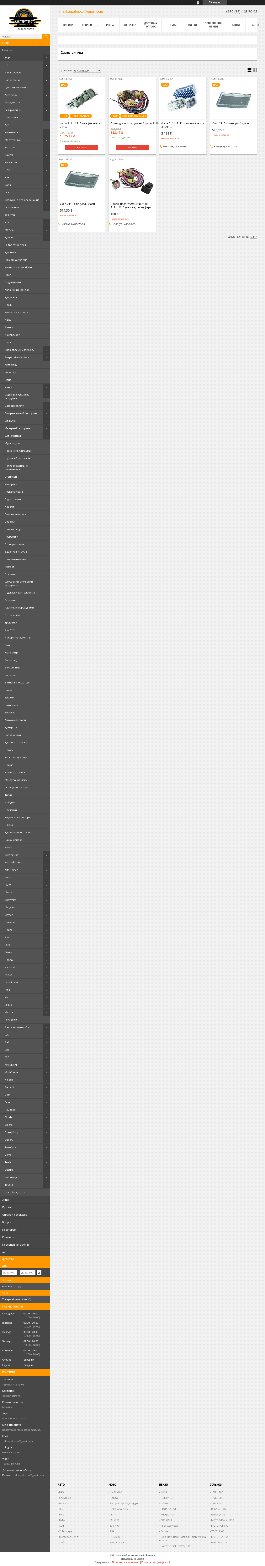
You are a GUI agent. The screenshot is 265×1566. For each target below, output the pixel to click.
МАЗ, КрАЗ (11, 162)
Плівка (9, 825)
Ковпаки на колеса (16, 312)
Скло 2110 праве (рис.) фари (230, 123)
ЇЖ (111, 1514)
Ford (7, 945)
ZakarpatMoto (13, 72)
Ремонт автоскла (15, 514)
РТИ (7, 222)
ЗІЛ (7, 1049)
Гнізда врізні (12, 615)
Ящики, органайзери (17, 817)
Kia (6, 997)
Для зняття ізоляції (16, 742)
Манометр (11, 652)
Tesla (8, 1162)
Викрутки (10, 420)
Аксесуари (11, 95)
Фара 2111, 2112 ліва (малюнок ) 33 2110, (182, 125)
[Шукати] (46, 36)
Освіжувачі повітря (16, 787)
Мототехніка (13, 140)
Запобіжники (13, 735)
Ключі (8, 387)
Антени (9, 566)
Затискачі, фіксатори (17, 682)
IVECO (8, 975)
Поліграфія (11, 117)
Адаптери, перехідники (19, 607)
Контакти (8, 1237)
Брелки (9, 697)
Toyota (9, 1184)
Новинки (191, 25)
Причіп (9, 765)
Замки (9, 690)
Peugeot (10, 1109)
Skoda (8, 1117)
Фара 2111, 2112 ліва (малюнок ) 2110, (81, 125)
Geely (8, 952)
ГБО (7, 1057)
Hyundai (10, 967)
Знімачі (9, 712)
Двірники (10, 252)
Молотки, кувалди (16, 757)
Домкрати (11, 727)
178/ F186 (216, 1503)
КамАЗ (9, 155)
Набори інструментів (18, 637)
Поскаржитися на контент (125, 1562)
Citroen (9, 915)
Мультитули (12, 443)
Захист (9, 327)
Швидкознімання (15, 559)
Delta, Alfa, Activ (119, 1509)
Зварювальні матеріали (19, 350)
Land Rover (11, 982)
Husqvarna (167, 1514)
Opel (7, 1102)
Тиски (8, 795)
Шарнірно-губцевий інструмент (17, 396)
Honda (9, 960)
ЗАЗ (7, 1042)
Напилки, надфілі (15, 772)
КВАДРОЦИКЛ (118, 1542)
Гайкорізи (11, 1020)
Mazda (9, 1012)
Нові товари (9, 1229)
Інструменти (12, 102)
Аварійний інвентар (17, 290)
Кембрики (11, 484)
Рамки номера (14, 840)
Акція (5, 1199)
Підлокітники (13, 499)
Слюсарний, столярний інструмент (19, 583)
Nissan (9, 1079)
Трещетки (11, 622)
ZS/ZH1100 (217, 1531)
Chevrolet (10, 900)
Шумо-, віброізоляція (17, 458)
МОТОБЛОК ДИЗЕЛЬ (223, 1520)
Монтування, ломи (16, 780)
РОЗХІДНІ (166, 1520)
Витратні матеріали (17, 357)
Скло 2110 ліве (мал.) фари (77, 204)
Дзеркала (11, 297)
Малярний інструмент (18, 428)
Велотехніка (12, 132)
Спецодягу (11, 660)
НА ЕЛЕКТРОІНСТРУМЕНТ (175, 1546)
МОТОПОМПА (219, 1525)
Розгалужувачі (14, 491)
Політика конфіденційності (155, 1562)
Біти (7, 645)
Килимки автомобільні (18, 267)
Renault (9, 1087)
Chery (8, 892)
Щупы (8, 342)
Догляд (9, 237)
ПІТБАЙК (115, 1537)
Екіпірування (13, 110)
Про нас (7, 1207)
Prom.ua (150, 1555)
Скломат (10, 600)
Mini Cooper (12, 1072)
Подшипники (13, 282)
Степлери (11, 476)
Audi (7, 877)
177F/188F (217, 1498)
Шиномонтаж (13, 435)
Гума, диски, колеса (17, 87)
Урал (8, 185)
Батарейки (11, 705)
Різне (8, 380)
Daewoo (10, 922)
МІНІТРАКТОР (219, 1542)
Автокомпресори (15, 720)
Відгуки (6, 1222)
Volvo (8, 1154)
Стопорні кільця (14, 544)
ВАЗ (7, 1035)
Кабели (9, 506)
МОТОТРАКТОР (220, 1537)
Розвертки (11, 536)
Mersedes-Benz (14, 862)
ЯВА (112, 1531)
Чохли (8, 305)
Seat (7, 1094)
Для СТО (10, 630)
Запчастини (12, 80)
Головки (10, 574)
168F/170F (217, 1492)
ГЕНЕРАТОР (167, 1498)
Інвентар (10, 372)
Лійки (8, 320)
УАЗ (7, 177)
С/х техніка (12, 855)
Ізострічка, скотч (15, 1192)
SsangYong (11, 1132)
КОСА (164, 1492)
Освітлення (12, 207)
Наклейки (11, 810)
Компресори (12, 335)
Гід (6, 65)
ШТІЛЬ (164, 1503)
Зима (8, 275)
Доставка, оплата (150, 25)
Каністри (10, 675)
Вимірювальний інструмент (22, 413)
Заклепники (12, 667)
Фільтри (10, 215)
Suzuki (9, 1169)
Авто (5, 1252)
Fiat (7, 937)
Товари (6, 57)
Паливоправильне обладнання (16, 467)
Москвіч (10, 147)
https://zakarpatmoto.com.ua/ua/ (21, 1429)
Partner (165, 1531)
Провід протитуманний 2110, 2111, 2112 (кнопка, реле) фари (131, 205)
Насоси (9, 750)
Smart (8, 1124)
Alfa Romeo (11, 870)
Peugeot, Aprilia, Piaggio (124, 1503)
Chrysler (10, 907)
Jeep (7, 990)
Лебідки (10, 802)
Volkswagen (12, 1177)
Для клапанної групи (17, 832)
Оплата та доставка (14, 1214)
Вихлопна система (16, 260)
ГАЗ (7, 192)
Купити (81, 147)
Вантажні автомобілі (17, 1027)
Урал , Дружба (169, 1525)
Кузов (8, 847)
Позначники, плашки (18, 450)
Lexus (8, 1005)
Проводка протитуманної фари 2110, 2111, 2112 (132, 123)
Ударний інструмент (17, 551)
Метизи (9, 230)
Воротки (10, 521)
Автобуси (10, 1147)
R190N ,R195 (218, 1514)
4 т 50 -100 (116, 1492)
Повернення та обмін (15, 1244)
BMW (8, 885)
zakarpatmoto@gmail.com (17, 1441)
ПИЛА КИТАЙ (168, 1509)
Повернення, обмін (213, 25)
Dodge (9, 930)
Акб (7, 125)
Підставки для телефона (20, 592)
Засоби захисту (14, 405)
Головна (7, 50)
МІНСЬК (114, 1520)
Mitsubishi (11, 1064)
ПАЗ (7, 170)
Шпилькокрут (13, 529)
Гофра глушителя (15, 245)
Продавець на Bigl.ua (132, 1559)
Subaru (9, 1139)
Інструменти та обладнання (22, 200)
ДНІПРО (114, 1525)
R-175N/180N (218, 1509)
